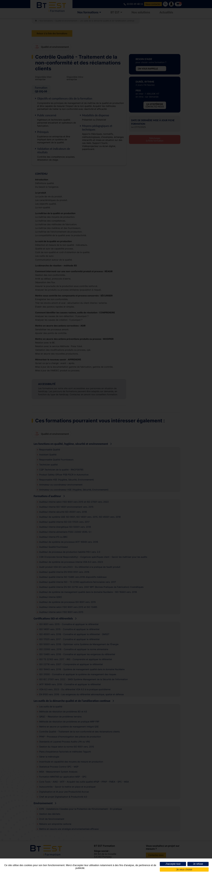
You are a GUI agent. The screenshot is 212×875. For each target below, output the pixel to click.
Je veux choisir (184, 869)
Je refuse (198, 864)
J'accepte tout (172, 864)
